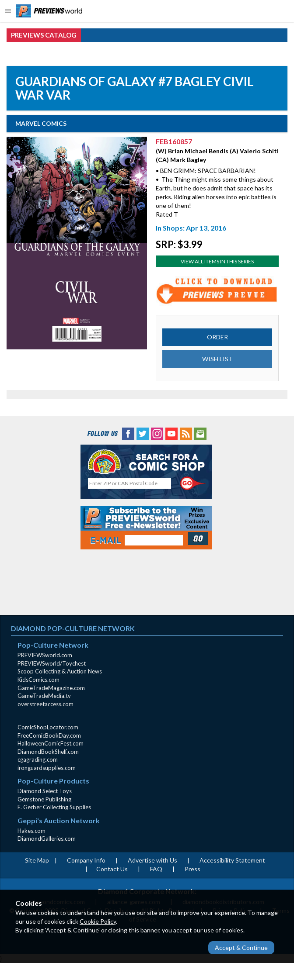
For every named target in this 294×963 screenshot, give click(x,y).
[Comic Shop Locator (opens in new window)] (146, 461)
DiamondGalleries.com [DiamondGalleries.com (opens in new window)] (47, 838)
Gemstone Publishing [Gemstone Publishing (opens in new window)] (44, 799)
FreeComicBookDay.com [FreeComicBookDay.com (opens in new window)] (49, 735)
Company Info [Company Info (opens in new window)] (86, 860)
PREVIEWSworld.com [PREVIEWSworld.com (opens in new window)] (45, 655)
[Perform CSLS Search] (192, 483)
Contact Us (112, 869)
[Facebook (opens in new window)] (128, 432)
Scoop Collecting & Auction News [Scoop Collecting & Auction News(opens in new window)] (60, 671)
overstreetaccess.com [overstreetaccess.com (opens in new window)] (46, 704)
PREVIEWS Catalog (44, 35)
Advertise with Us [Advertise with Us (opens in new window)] (152, 860)
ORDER (217, 337)
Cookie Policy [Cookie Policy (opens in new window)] (98, 921)
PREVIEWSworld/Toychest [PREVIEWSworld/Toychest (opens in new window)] (52, 663)
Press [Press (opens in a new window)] (192, 869)
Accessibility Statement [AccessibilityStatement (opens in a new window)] (232, 860)
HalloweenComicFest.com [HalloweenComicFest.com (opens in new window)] (51, 743)
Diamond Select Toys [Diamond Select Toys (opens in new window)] (45, 790)
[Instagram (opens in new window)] (157, 432)
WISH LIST (217, 358)
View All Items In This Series (217, 261)
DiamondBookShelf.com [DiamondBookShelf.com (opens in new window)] (48, 751)
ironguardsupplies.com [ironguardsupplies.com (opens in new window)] (47, 767)
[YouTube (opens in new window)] (171, 432)
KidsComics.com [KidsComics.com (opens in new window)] (39, 679)
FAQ (156, 869)
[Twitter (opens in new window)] (142, 432)
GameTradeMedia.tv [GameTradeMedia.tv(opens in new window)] (44, 695)
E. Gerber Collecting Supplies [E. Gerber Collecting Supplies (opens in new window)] (54, 807)
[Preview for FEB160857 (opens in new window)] (217, 290)
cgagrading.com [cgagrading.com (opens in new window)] (38, 759)
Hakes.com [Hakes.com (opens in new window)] (32, 830)
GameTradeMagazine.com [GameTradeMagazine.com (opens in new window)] (51, 687)
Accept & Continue (241, 947)
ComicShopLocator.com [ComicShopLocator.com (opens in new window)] (48, 727)
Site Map (37, 860)
